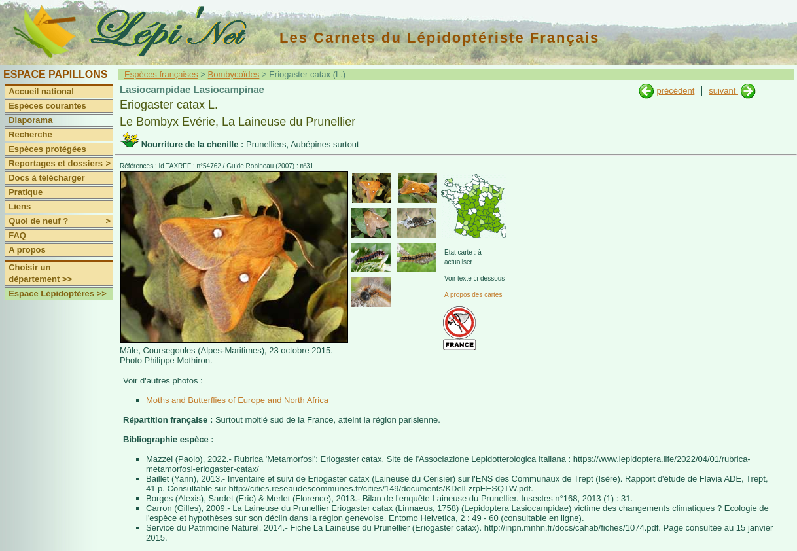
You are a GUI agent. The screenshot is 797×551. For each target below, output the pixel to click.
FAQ (17, 235)
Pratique (26, 192)
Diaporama (30, 120)
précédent (675, 91)
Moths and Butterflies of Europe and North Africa (237, 400)
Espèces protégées (47, 149)
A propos (27, 250)
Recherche (30, 134)
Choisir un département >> (40, 273)
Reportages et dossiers (61, 163)
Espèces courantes (47, 106)
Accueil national (41, 91)
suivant (723, 91)
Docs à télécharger (46, 178)
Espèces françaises (161, 74)
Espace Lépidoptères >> (58, 293)
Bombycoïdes (234, 74)
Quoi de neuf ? (61, 221)
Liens (20, 206)
